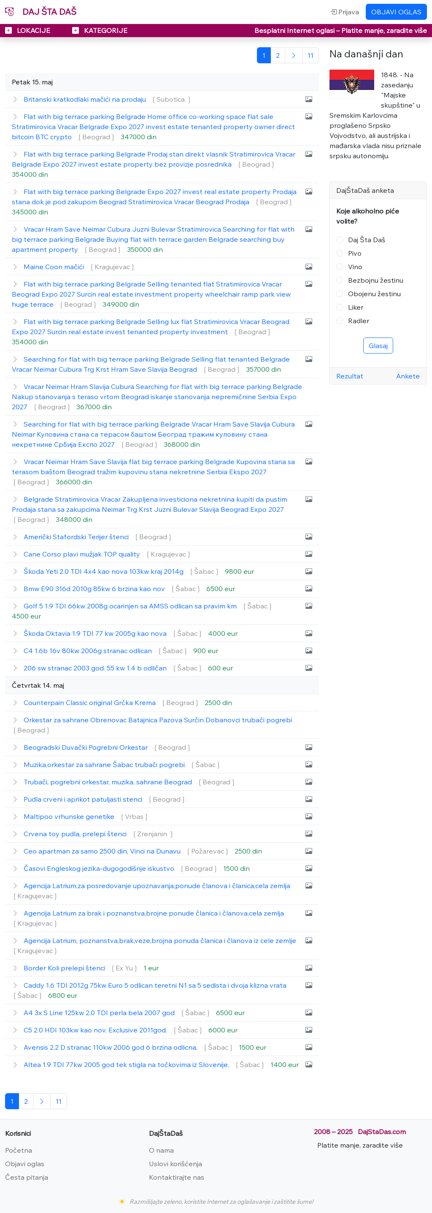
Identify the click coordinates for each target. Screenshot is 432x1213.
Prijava (344, 12)
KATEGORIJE (99, 30)
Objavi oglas (24, 1163)
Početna (18, 1150)
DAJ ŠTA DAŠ (40, 11)
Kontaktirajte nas (176, 1177)
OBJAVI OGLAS (396, 12)
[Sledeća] (293, 55)
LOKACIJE (28, 30)
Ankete (408, 376)
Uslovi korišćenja (175, 1163)
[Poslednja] (310, 55)
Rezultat (349, 376)
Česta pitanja (26, 1177)
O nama (161, 1150)
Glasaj (378, 345)
